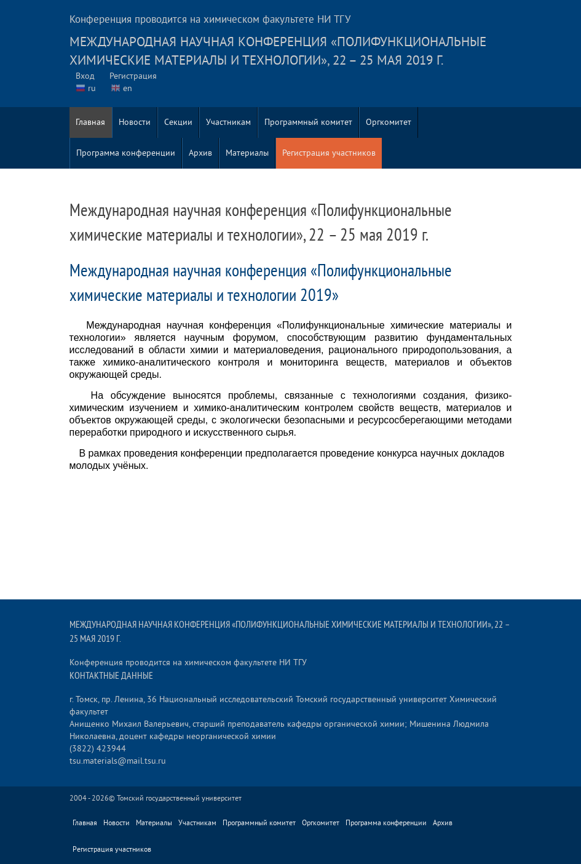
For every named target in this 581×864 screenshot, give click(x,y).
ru (92, 88)
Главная (90, 122)
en (127, 88)
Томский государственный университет (179, 798)
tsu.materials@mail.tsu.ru (117, 761)
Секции (178, 122)
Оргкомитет (388, 122)
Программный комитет (308, 122)
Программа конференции (125, 153)
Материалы (247, 153)
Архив (200, 153)
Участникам (228, 122)
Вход (85, 76)
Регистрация (133, 76)
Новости (135, 122)
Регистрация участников (329, 153)
